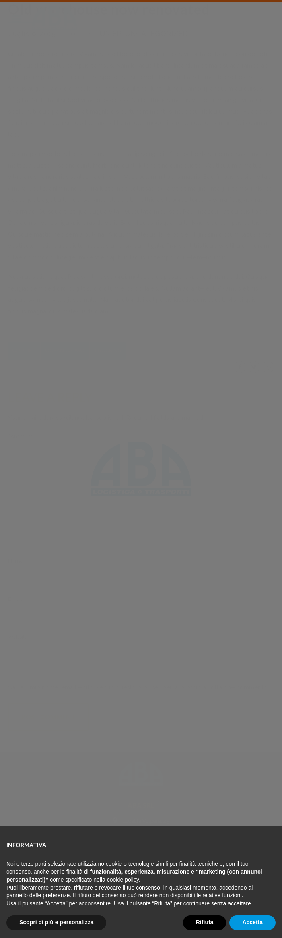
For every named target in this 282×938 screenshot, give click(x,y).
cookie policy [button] (123, 879)
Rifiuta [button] (205, 922)
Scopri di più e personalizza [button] (56, 922)
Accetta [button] (252, 922)
